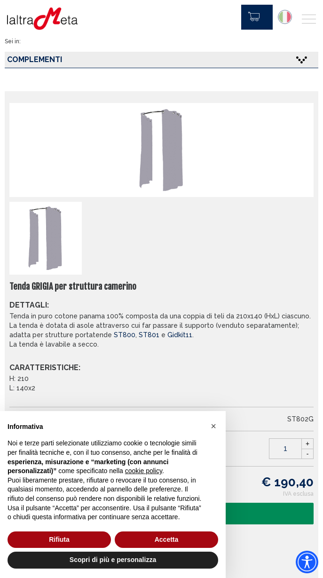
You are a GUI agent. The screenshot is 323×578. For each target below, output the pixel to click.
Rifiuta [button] (59, 539)
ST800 (124, 335)
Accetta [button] (167, 539)
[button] (213, 426)
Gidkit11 (179, 335)
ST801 (149, 335)
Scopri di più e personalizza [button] (113, 559)
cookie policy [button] (143, 471)
